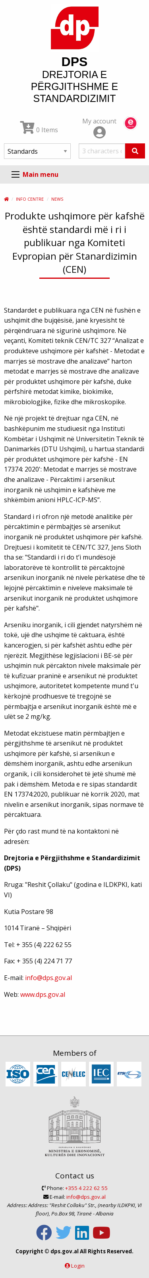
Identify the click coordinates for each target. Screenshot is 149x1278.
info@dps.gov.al (48, 977)
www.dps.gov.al (42, 994)
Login (78, 1265)
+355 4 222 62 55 (86, 1188)
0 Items (39, 129)
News (57, 199)
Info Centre (30, 199)
